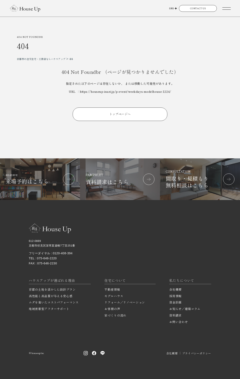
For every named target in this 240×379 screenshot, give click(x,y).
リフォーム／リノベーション (124, 302)
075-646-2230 (47, 263)
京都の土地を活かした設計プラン (52, 289)
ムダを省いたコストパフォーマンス (54, 302)
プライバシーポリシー (196, 353)
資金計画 (175, 302)
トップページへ (120, 114)
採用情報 (175, 296)
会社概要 (175, 289)
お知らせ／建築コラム (184, 309)
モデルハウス (113, 296)
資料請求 (175, 315)
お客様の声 (112, 309)
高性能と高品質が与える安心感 (51, 296)
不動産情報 (112, 289)
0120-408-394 (63, 253)
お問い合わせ (178, 322)
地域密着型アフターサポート (49, 309)
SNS (171, 8)
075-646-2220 (47, 258)
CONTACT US (198, 8)
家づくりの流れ (115, 315)
